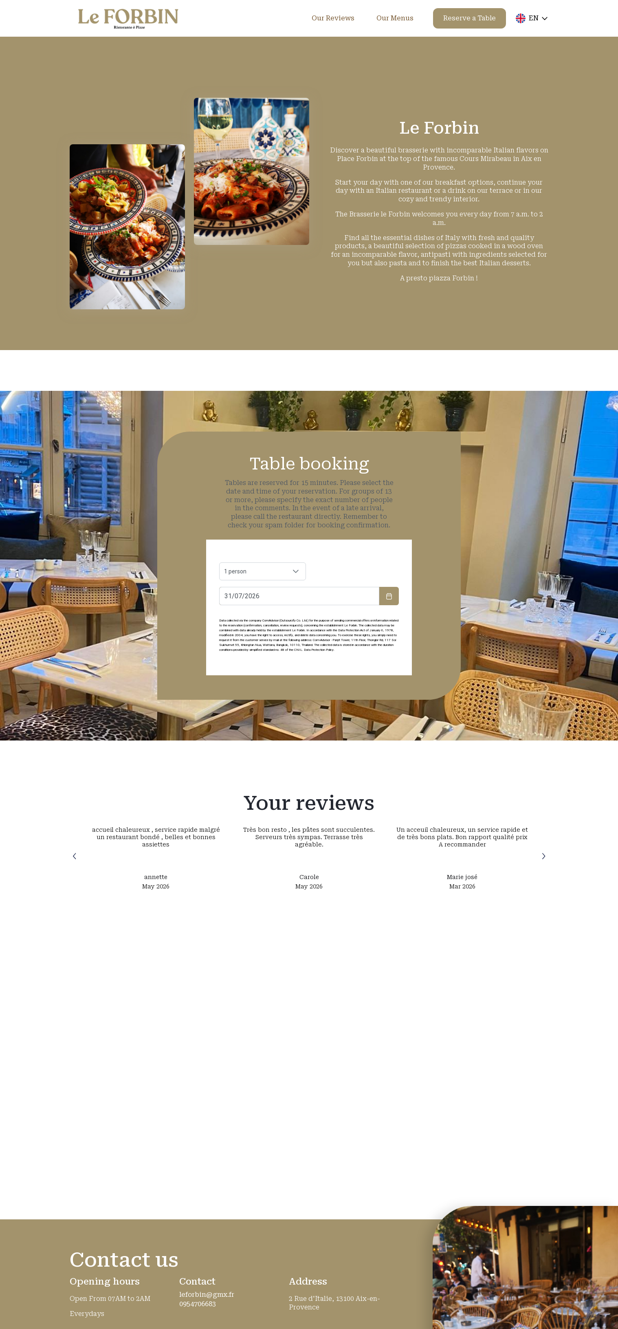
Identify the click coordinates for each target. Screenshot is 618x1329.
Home (280, 18)
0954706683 (197, 1304)
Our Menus (394, 18)
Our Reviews (333, 18)
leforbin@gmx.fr (206, 1295)
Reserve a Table (469, 18)
